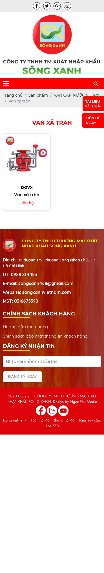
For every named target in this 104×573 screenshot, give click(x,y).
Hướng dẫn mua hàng (25, 326)
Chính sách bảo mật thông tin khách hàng (45, 336)
